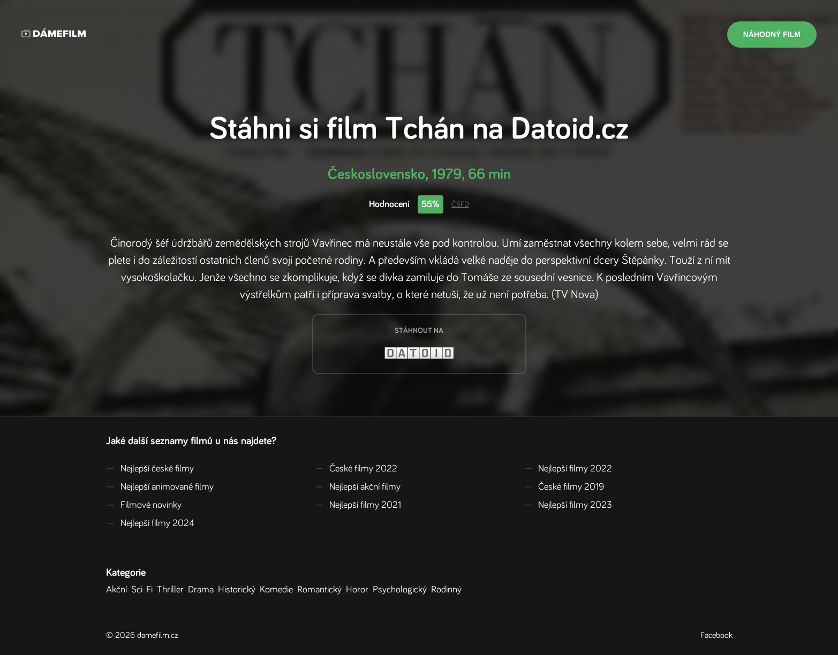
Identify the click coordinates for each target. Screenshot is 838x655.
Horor (359, 590)
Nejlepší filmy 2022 (568, 468)
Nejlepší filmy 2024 (150, 523)
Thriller (172, 590)
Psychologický (402, 590)
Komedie (278, 590)
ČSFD (460, 204)
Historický (239, 590)
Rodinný (448, 590)
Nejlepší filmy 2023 (568, 505)
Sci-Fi (144, 590)
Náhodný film (772, 34)
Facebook (716, 635)
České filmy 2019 (564, 486)
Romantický (321, 590)
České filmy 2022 (356, 468)
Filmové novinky (144, 505)
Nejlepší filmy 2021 (358, 505)
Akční (118, 590)
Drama (203, 590)
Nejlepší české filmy (150, 468)
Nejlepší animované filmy (160, 486)
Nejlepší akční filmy (358, 486)
